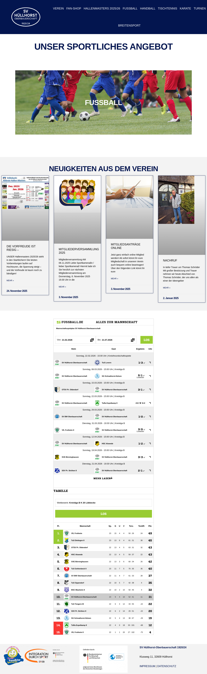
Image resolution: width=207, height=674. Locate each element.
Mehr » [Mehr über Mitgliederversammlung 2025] (62, 287)
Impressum (147, 666)
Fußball (130, 8)
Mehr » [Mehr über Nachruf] (166, 288)
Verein (58, 8)
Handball (147, 8)
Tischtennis (167, 8)
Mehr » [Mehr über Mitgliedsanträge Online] (114, 279)
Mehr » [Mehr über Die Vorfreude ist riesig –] (10, 280)
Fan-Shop (73, 8)
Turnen (200, 8)
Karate (185, 8)
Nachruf (170, 260)
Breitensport (129, 25)
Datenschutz (166, 666)
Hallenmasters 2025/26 (102, 8)
